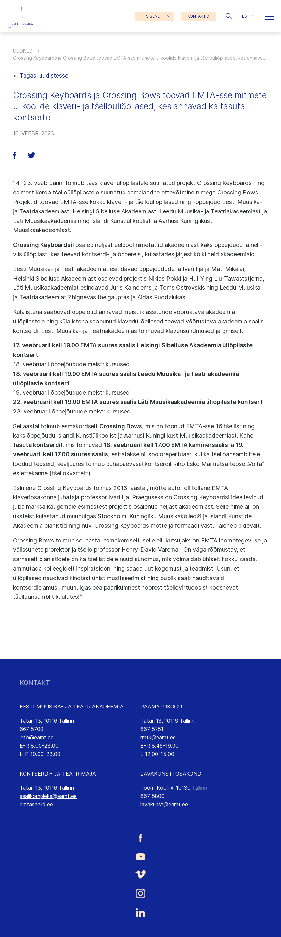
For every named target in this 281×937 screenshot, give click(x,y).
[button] (229, 16)
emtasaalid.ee (36, 804)
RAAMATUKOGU (161, 706)
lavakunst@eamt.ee (164, 804)
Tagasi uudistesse (44, 75)
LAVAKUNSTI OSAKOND (170, 773)
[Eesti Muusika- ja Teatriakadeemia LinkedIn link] (140, 912)
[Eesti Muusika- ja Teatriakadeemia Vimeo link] (140, 874)
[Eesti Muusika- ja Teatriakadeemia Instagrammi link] (140, 893)
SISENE (153, 16)
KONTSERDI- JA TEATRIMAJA (58, 773)
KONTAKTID (198, 16)
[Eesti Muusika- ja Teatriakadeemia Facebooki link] (140, 838)
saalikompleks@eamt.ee (48, 796)
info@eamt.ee (37, 737)
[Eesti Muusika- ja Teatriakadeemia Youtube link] (140, 856)
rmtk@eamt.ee (158, 737)
